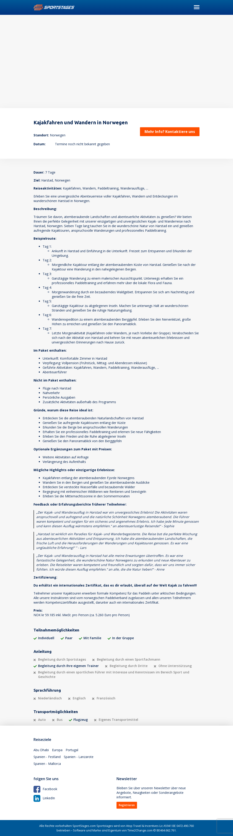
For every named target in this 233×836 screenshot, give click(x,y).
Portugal (72, 750)
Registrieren (127, 805)
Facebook (45, 789)
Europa (57, 750)
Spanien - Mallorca (47, 763)
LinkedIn (44, 798)
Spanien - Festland (47, 757)
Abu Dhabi (41, 750)
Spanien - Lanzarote (78, 757)
